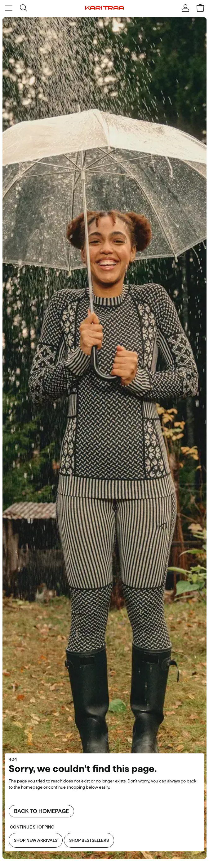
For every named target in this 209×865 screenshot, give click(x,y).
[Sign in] (185, 8)
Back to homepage (41, 811)
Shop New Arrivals (35, 840)
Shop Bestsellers (89, 840)
